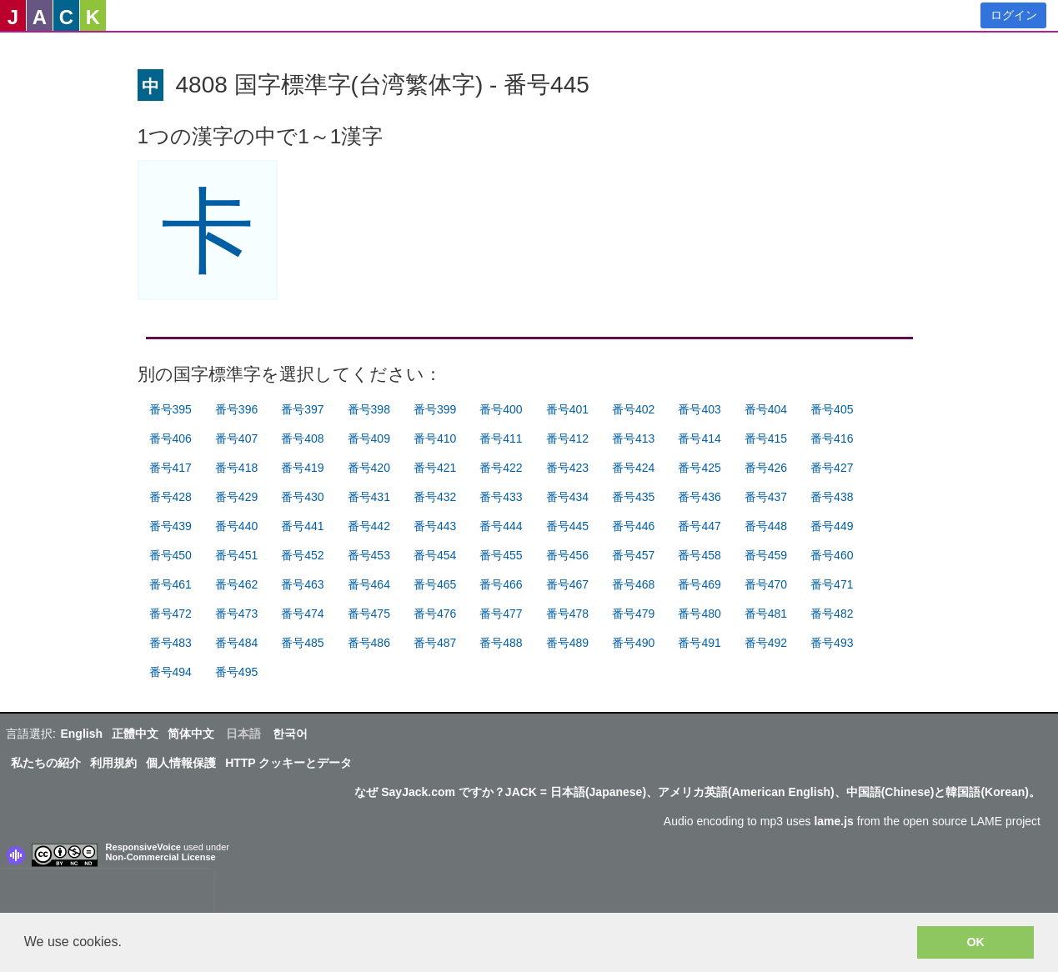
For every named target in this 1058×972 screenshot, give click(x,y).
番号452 (302, 555)
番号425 (699, 467)
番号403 (699, 409)
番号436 (699, 497)
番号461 (170, 584)
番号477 (500, 613)
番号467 (567, 584)
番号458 (699, 555)
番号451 (236, 555)
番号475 (369, 613)
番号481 (766, 613)
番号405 (831, 409)
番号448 (766, 526)
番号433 (500, 497)
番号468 (633, 584)
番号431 (369, 497)
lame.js (833, 821)
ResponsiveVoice (143, 847)
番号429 (236, 497)
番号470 (766, 584)
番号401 (567, 409)
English (81, 733)
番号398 (369, 409)
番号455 (500, 555)
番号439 (170, 526)
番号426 (766, 467)
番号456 (567, 555)
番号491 (699, 642)
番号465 (435, 584)
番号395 (170, 409)
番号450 (170, 555)
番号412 (567, 438)
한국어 (290, 733)
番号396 (236, 409)
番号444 (500, 526)
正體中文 (135, 733)
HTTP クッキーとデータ (288, 762)
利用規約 (113, 762)
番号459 (766, 555)
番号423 (567, 467)
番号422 (500, 467)
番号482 (831, 613)
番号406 (170, 438)
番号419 (302, 467)
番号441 (302, 526)
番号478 (567, 613)
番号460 (831, 555)
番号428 (170, 497)
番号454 (435, 555)
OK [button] (975, 942)
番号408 (302, 438)
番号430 (302, 497)
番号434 (567, 497)
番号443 (435, 526)
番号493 (831, 642)
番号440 (236, 526)
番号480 (699, 613)
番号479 (633, 613)
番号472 (170, 613)
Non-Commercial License (161, 857)
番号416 (831, 438)
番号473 (236, 613)
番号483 (170, 642)
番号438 (831, 497)
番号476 (435, 613)
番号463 (302, 584)
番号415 (766, 438)
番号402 (633, 409)
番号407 (236, 438)
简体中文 (191, 733)
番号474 (302, 613)
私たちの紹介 (46, 762)
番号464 (369, 584)
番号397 (302, 409)
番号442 (369, 526)
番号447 (699, 526)
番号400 (500, 409)
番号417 (170, 467)
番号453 (369, 555)
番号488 (500, 642)
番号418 (236, 467)
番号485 (302, 642)
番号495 (236, 672)
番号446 (633, 526)
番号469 (699, 584)
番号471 (831, 584)
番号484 (236, 642)
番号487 (435, 642)
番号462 (236, 584)
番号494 (170, 672)
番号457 (633, 555)
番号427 (831, 467)
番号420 (369, 467)
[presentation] (106, 894)
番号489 (567, 642)
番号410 (435, 438)
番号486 (369, 642)
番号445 (567, 526)
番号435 (633, 497)
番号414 (699, 438)
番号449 (831, 526)
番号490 (633, 642)
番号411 (500, 438)
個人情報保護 (181, 762)
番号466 (500, 584)
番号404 (766, 409)
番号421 (435, 467)
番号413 (633, 438)
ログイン (1013, 15)
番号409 (369, 438)
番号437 (766, 497)
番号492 (766, 642)
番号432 (435, 497)
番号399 (435, 409)
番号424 (633, 467)
